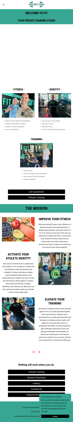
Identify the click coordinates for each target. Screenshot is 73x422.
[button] (7, 4)
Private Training (36, 197)
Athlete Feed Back (36, 377)
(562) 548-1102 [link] (36, 411)
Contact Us (36, 389)
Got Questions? (36, 191)
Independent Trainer (36, 394)
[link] (36, 4)
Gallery (36, 383)
